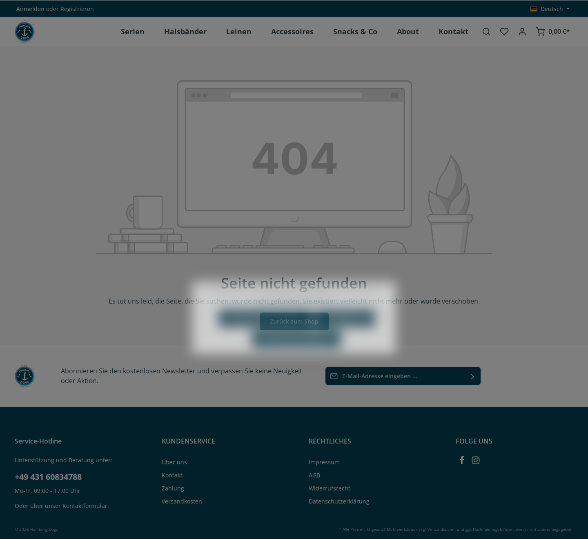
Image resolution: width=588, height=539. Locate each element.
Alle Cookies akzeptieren (296, 356)
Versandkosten (182, 501)
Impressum (324, 462)
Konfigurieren (345, 335)
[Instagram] (475, 462)
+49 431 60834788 (48, 476)
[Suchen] (486, 31)
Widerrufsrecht (329, 488)
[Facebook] (462, 462)
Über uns (174, 462)
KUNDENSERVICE (188, 441)
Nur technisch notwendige (266, 335)
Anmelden (30, 9)
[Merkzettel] (504, 31)
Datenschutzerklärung (339, 501)
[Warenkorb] (552, 31)
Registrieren (77, 9)
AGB (314, 475)
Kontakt (172, 475)
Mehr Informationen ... (307, 316)
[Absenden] (473, 376)
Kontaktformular (84, 506)
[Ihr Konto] (522, 31)
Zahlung (173, 488)
